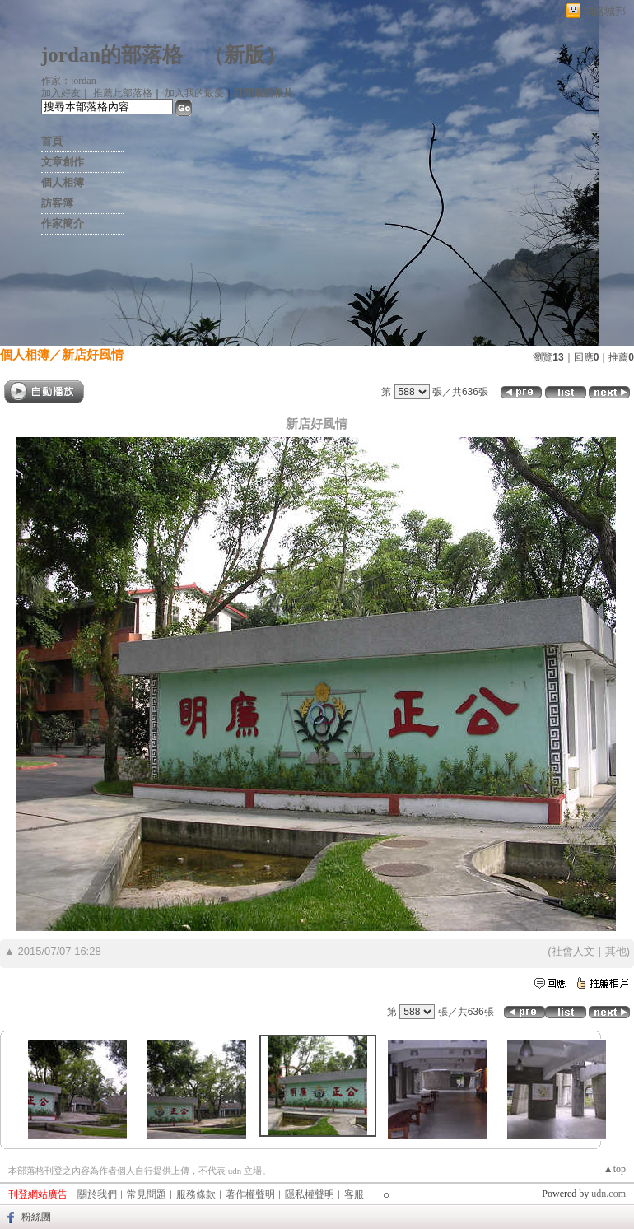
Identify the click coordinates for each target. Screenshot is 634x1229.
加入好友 (61, 93)
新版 (244, 55)
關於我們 (97, 1194)
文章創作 (62, 162)
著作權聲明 (250, 1194)
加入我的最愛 (194, 93)
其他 (616, 951)
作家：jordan (68, 80)
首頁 (52, 141)
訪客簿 (57, 203)
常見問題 (146, 1194)
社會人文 (573, 951)
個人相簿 (62, 182)
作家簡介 (62, 223)
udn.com (608, 1193)
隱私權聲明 (309, 1194)
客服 (354, 1194)
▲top (615, 1169)
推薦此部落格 (122, 93)
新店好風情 (93, 354)
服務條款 (196, 1194)
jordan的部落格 (112, 55)
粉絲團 (36, 1216)
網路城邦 (604, 11)
